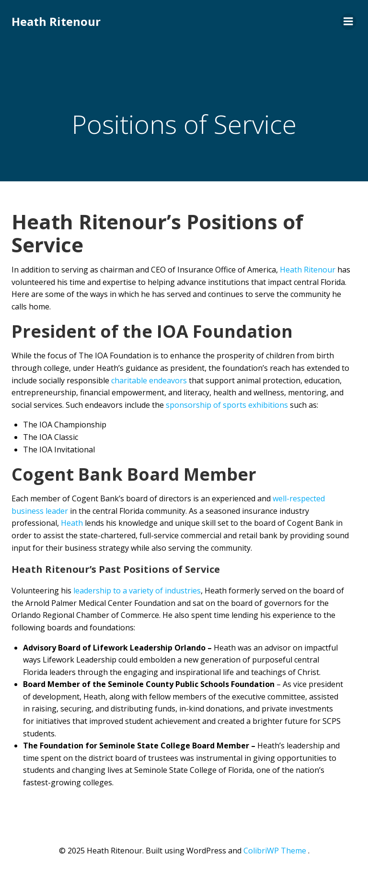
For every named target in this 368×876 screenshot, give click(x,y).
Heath (72, 523)
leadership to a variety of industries (137, 590)
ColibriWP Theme (274, 850)
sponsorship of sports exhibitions (227, 405)
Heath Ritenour (56, 21)
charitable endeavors (149, 380)
